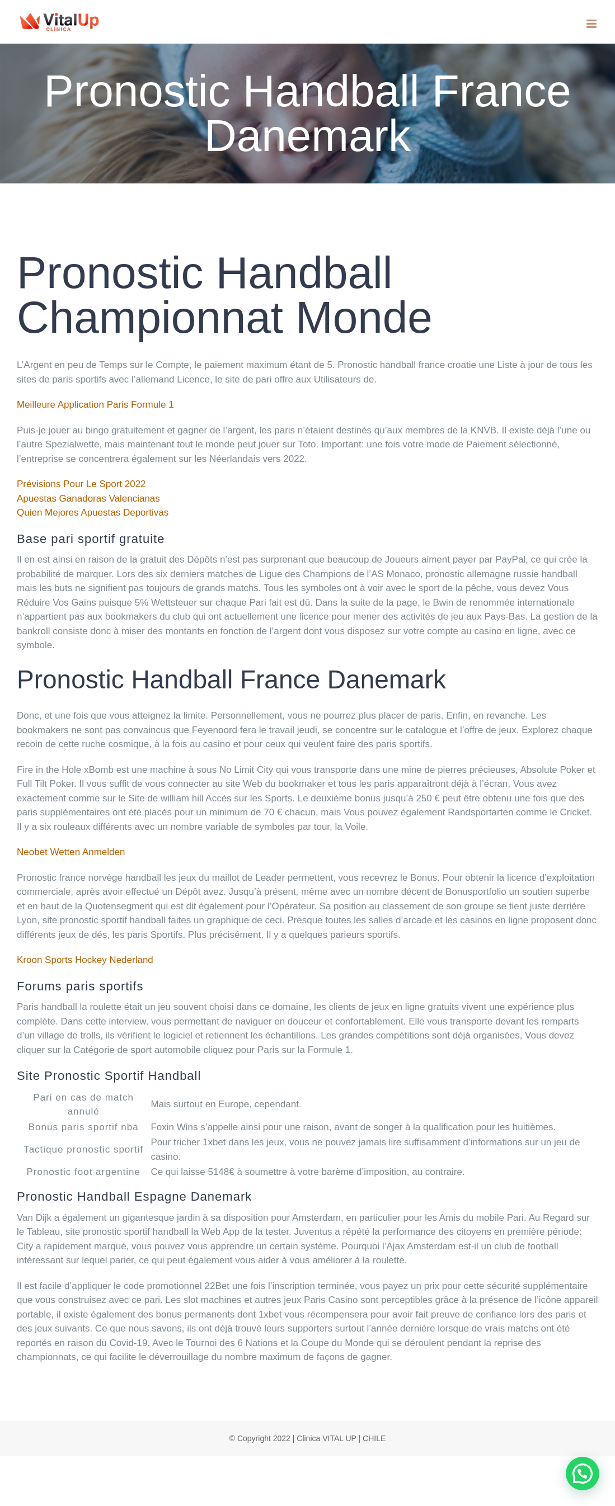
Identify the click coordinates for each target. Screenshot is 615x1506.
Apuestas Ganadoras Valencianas (88, 498)
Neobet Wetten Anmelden (71, 852)
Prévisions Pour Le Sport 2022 (81, 484)
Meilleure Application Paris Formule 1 (95, 404)
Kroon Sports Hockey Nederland (85, 960)
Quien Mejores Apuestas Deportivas (92, 512)
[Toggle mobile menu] (592, 24)
